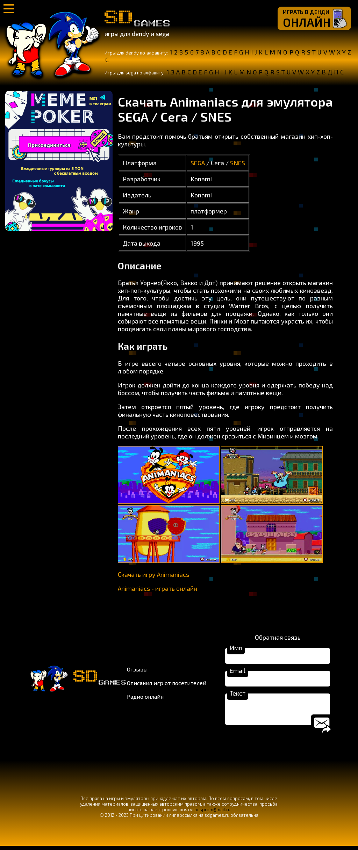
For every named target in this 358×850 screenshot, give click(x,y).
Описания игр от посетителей (166, 685)
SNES (237, 163)
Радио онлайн (145, 698)
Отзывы (137, 671)
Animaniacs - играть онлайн (157, 588)
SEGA (198, 163)
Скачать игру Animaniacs (153, 574)
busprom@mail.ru (212, 813)
